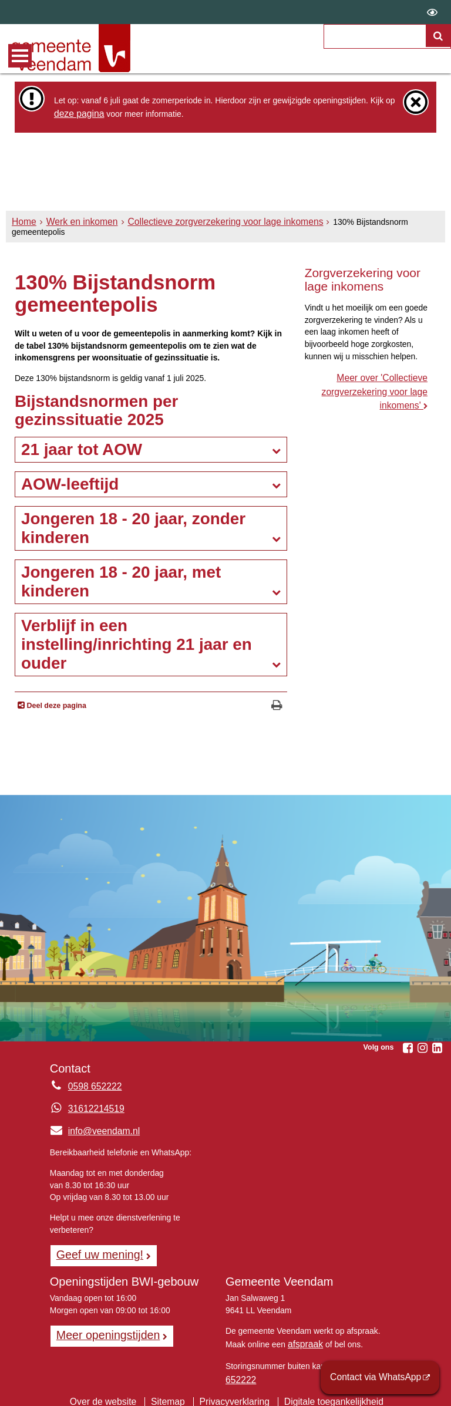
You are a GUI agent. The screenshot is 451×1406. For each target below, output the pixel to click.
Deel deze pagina (55, 704)
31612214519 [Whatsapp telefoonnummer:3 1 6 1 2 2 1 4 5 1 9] (93, 1107)
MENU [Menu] (20, 56)
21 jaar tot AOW (81, 448)
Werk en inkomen (75, 230)
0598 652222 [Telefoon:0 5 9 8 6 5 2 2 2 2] (92, 1085)
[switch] (432, 12)
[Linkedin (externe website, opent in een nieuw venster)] (436, 1046)
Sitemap (174, 1391)
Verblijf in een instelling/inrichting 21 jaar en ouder (136, 642)
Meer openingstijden (102, 1330)
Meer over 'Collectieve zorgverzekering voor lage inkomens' (381, 387)
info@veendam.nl (91, 1129)
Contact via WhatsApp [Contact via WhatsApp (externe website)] (382, 1379)
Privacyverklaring (234, 1391)
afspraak (303, 1338)
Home (22, 230)
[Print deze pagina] (277, 704)
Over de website (114, 1391)
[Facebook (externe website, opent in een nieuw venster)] (407, 1046)
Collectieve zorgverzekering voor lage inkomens (203, 230)
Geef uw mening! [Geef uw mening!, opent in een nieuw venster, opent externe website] (94, 1251)
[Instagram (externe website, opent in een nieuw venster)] (422, 1046)
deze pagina (76, 112)
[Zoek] (438, 50)
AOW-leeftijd (70, 482)
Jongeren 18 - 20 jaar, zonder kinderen (133, 526)
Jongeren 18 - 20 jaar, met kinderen (121, 579)
